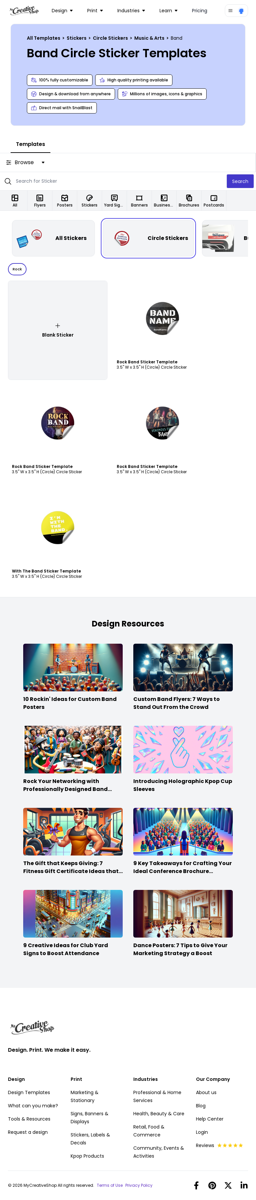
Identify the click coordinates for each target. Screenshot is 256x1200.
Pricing (199, 10)
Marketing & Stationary (84, 1096)
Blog (201, 1105)
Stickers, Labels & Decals (90, 1138)
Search (240, 181)
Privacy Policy (139, 1185)
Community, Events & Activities (158, 1152)
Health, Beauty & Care (158, 1113)
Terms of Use (110, 1185)
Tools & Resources (29, 1119)
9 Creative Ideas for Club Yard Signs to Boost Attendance (65, 949)
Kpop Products (87, 1156)
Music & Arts (149, 38)
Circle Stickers (111, 38)
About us (206, 1092)
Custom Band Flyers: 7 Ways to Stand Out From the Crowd (176, 703)
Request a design (28, 1132)
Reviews (219, 1145)
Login (202, 1132)
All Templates (44, 38)
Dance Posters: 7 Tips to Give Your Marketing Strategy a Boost (180, 949)
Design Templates (29, 1092)
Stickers (77, 38)
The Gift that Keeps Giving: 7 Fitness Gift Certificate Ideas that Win (71, 871)
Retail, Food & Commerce (148, 1131)
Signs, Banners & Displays (89, 1117)
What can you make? (33, 1105)
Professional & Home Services (157, 1096)
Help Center (210, 1119)
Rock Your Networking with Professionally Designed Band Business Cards (65, 789)
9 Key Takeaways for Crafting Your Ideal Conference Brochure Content (182, 871)
